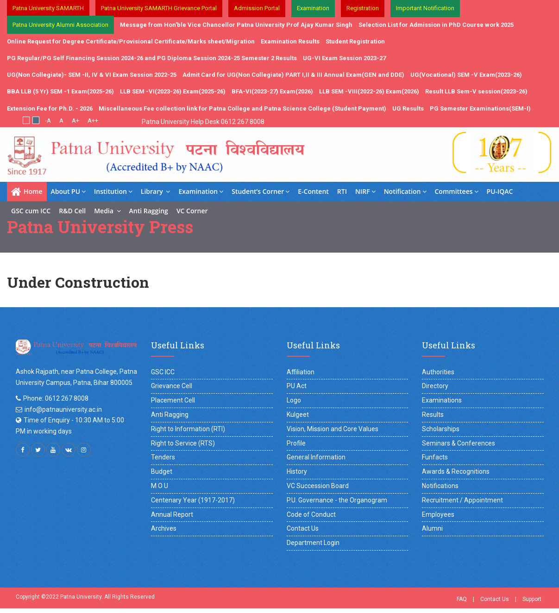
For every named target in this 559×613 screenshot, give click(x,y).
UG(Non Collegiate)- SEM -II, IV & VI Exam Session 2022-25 (91, 74)
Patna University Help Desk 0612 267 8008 (203, 121)
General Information (316, 457)
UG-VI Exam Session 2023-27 (344, 58)
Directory (435, 386)
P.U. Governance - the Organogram (337, 500)
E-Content (313, 191)
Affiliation (300, 372)
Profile (296, 443)
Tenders (163, 457)
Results (433, 414)
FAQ (462, 599)
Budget (161, 471)
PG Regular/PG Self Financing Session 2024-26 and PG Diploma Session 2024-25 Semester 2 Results (152, 58)
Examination (200, 191)
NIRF (365, 191)
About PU (68, 191)
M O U (159, 485)
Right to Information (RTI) (188, 429)
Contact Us (303, 528)
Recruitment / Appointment (462, 500)
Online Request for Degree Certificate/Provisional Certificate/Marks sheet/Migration (131, 41)
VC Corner (192, 210)
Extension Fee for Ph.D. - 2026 (50, 108)
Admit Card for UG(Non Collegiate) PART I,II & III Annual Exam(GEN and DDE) (293, 74)
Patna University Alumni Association (60, 24)
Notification (405, 191)
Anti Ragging (148, 210)
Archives (163, 528)
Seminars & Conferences (458, 443)
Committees (456, 191)
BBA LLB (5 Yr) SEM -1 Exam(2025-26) (60, 91)
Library (155, 191)
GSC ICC (163, 372)
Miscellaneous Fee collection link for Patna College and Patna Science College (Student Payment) (242, 108)
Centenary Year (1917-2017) (193, 500)
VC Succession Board (318, 485)
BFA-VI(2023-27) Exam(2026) (272, 91)
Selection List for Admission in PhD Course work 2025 (436, 24)
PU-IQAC (500, 191)
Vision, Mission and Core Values (332, 429)
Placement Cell (173, 400)
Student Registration (355, 41)
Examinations (442, 400)
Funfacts (435, 457)
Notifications (440, 485)
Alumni (432, 528)
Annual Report (172, 514)
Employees (438, 514)
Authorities (438, 372)
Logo (294, 400)
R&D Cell (72, 210)
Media (107, 210)
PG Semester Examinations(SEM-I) (480, 108)
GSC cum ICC (30, 210)
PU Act (297, 386)
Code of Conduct (311, 514)
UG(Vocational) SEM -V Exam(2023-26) (466, 74)
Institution (113, 191)
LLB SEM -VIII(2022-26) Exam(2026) (369, 91)
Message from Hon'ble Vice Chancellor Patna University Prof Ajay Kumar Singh (236, 24)
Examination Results (290, 41)
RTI (342, 191)
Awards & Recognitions (456, 471)
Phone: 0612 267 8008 (55, 398)
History (297, 471)
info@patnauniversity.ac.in (63, 409)
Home (27, 191)
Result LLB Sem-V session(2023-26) (476, 91)
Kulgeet (298, 414)
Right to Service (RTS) (183, 443)
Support (531, 599)
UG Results (408, 108)
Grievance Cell (171, 386)
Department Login (313, 542)
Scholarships (440, 429)
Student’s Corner (260, 191)
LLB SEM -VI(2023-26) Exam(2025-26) (173, 91)
